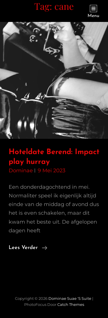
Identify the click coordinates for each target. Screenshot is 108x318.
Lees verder (28, 248)
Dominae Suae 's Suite (69, 298)
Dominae (21, 170)
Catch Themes (70, 304)
